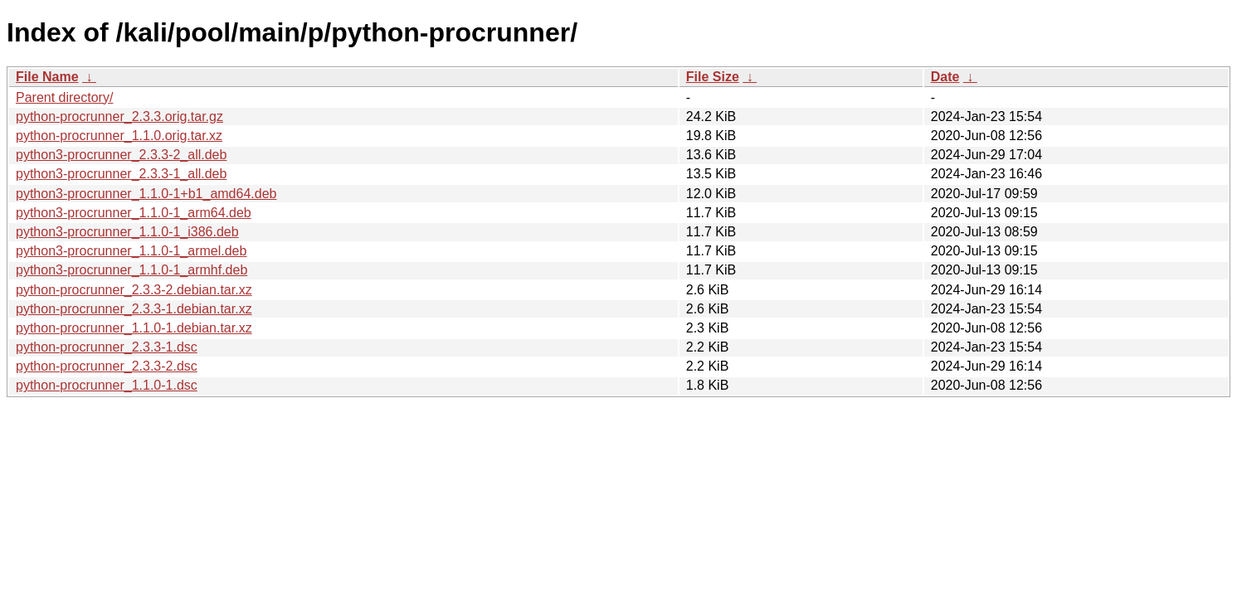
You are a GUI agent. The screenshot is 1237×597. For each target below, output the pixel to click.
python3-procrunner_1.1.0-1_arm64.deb (133, 213)
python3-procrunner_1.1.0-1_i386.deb (127, 232)
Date (945, 77)
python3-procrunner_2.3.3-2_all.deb (121, 155)
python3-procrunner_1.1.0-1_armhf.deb (131, 270)
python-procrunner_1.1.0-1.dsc (106, 385)
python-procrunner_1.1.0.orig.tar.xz (119, 136)
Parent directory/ (64, 97)
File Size (712, 77)
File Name (47, 77)
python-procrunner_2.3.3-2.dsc (106, 366)
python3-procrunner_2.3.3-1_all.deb (121, 174)
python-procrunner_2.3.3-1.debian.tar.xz (134, 309)
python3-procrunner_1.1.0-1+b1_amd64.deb (146, 194)
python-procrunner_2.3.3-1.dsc (106, 347)
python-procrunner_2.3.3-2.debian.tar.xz (134, 290)
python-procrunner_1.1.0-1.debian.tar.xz (134, 328)
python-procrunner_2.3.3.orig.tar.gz (119, 116)
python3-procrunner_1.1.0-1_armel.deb (131, 251)
